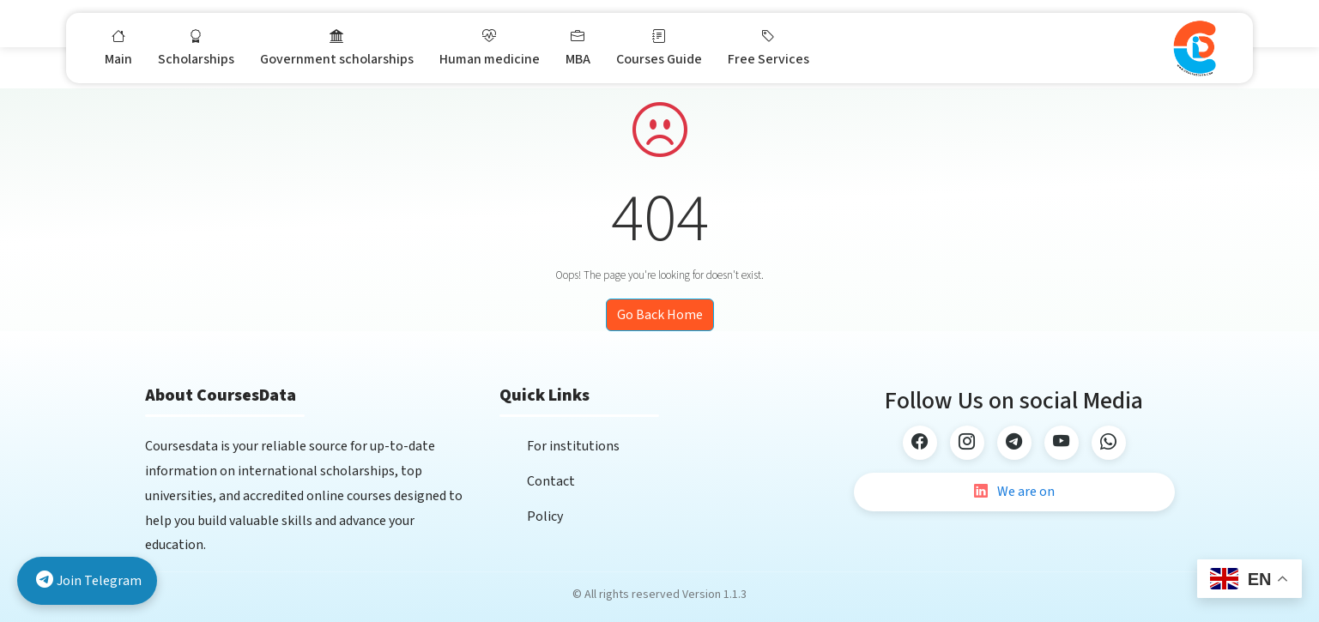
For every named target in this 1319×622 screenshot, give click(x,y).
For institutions (573, 446)
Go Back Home (660, 314)
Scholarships (196, 47)
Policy (545, 516)
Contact (551, 481)
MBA (578, 47)
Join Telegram (89, 581)
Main (118, 47)
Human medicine (489, 47)
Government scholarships (337, 47)
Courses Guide (659, 47)
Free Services (768, 47)
